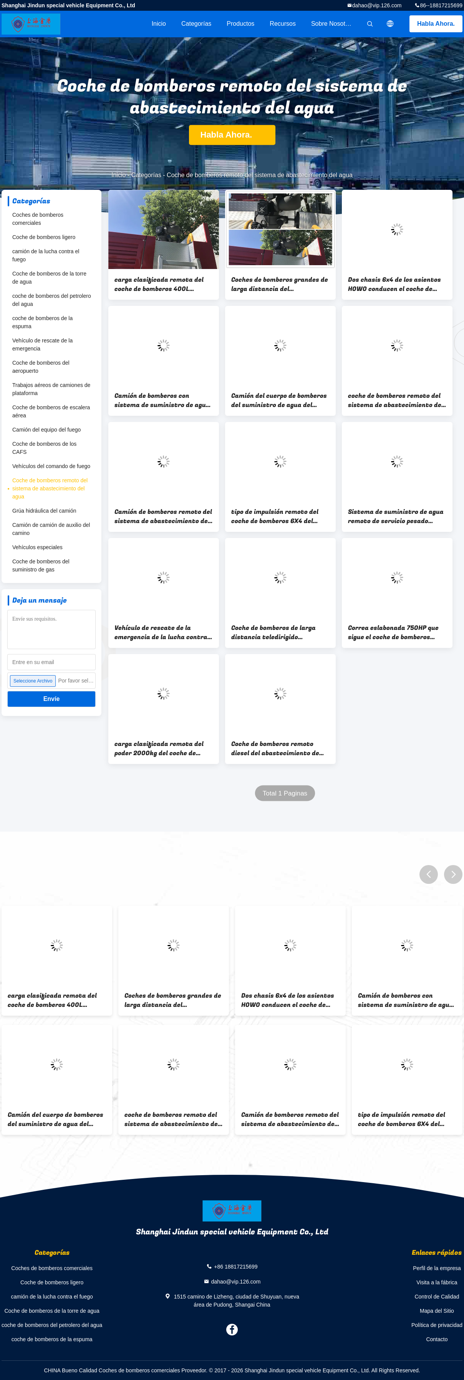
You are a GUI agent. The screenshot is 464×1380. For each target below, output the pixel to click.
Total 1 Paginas (285, 793)
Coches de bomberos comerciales (37, 219)
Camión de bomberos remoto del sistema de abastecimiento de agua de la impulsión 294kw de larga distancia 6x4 (163, 516)
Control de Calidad (436, 1297)
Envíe (51, 699)
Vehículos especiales (37, 547)
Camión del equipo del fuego (46, 430)
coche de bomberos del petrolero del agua (51, 300)
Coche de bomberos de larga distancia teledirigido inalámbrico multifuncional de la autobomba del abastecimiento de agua (277, 632)
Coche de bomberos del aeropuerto (41, 367)
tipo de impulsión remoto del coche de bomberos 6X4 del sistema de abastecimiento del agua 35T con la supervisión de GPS (278, 516)
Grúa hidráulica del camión (44, 511)
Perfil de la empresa (437, 1268)
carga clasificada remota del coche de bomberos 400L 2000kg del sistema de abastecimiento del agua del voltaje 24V (159, 284)
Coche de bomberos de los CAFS (44, 448)
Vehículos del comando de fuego (51, 466)
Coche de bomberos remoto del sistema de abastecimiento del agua (50, 488)
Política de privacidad (436, 1325)
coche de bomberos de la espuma (42, 322)
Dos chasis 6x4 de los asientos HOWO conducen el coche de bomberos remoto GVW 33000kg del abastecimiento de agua (397, 284)
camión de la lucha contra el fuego (45, 255)
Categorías (196, 23)
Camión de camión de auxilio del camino (51, 529)
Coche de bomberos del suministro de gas (41, 565)
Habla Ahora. (436, 23)
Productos (240, 23)
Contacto (436, 1339)
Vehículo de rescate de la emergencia (42, 344)
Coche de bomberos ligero (43, 237)
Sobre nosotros (332, 23)
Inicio (159, 23)
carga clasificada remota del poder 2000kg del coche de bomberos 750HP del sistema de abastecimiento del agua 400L (163, 748)
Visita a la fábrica (436, 1282)
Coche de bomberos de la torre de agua (49, 278)
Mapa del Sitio (437, 1311)
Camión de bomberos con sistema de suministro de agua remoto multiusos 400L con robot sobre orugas (162, 400)
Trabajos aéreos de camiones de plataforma (51, 389)
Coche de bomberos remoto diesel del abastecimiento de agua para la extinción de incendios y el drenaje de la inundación (275, 748)
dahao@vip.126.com (377, 5)
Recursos (283, 23)
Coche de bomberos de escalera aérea (51, 411)
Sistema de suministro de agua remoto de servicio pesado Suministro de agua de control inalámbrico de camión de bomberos (396, 516)
